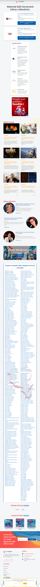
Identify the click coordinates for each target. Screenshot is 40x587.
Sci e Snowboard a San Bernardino (26, 442)
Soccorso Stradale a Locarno (25, 456)
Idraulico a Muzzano (8, 415)
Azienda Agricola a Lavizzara (9, 330)
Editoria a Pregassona (24, 336)
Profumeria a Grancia (24, 410)
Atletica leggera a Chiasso (9, 316)
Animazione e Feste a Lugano (10, 282)
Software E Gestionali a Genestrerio (26, 459)
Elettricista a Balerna (24, 337)
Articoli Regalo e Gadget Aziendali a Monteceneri (11, 300)
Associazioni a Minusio (9, 306)
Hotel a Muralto (7, 410)
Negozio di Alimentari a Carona (10, 468)
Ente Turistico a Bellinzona (25, 358)
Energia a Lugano (23, 347)
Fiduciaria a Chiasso (24, 363)
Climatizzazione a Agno (25, 298)
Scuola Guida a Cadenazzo (25, 448)
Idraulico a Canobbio (8, 412)
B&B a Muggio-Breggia (8, 340)
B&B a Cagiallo (7, 336)
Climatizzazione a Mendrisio (25, 301)
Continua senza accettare (18, 583)
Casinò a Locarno (23, 278)
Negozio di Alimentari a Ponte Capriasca (11, 472)
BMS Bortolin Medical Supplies (21, 71)
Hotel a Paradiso (7, 411)
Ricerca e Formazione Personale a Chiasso (28, 427)
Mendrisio (20, 17)
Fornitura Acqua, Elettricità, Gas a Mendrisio (10, 384)
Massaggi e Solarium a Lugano (10, 442)
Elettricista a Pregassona (25, 341)
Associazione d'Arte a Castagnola (10, 301)
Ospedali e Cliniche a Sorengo (10, 485)
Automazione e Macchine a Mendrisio (11, 322)
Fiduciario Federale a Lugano (9, 373)
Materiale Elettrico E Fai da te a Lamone (11, 446)
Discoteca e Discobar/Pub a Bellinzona (27, 325)
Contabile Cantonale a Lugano (26, 317)
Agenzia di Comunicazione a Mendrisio (11, 278)
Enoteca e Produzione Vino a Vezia (26, 357)
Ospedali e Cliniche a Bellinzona (10, 480)
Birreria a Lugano (7, 351)
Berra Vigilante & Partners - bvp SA (22, 58)
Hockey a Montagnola (8, 405)
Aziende (4, 570)
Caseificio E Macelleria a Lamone (26, 272)
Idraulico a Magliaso (8, 414)
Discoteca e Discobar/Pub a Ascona (27, 324)
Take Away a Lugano (24, 469)
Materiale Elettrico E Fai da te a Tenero (11, 451)
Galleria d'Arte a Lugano (9, 388)
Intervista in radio (31, 528)
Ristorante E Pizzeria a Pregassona (26, 435)
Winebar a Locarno (24, 494)
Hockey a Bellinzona (8, 401)
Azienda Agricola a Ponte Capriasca (11, 331)
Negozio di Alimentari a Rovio (10, 473)
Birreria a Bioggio (8, 348)
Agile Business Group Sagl (22, 46)
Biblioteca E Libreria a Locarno (10, 345)
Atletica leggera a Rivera (9, 319)
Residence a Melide (24, 415)
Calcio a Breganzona (8, 357)
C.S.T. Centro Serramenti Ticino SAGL (25, 13)
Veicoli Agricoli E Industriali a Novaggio (27, 484)
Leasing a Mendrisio (8, 438)
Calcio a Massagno (8, 361)
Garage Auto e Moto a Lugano (10, 391)
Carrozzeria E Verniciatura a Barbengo (11, 369)
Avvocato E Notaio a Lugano (9, 326)
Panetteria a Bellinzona (24, 380)
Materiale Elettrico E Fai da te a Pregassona (10, 449)
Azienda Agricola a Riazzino (9, 332)
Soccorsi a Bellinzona (24, 453)
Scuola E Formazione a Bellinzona (26, 443)
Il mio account (5, 566)
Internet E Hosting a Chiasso (9, 425)
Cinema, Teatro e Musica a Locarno (26, 294)
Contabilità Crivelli (20, 89)
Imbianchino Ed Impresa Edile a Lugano (11, 422)
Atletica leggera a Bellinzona (9, 314)
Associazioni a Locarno (9, 305)
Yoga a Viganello (23, 500)
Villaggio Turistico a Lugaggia (25, 488)
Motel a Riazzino (7, 467)
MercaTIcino (5, 568)
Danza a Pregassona (24, 322)
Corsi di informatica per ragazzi (20, 528)
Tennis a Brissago (24, 474)
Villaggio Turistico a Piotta (25, 489)
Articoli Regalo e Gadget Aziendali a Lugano (11, 298)
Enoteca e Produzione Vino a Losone (27, 352)
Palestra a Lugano (24, 374)
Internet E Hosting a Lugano (9, 426)
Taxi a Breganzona (24, 470)
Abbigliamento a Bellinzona (9, 272)
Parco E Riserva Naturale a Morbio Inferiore (28, 389)
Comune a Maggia (24, 306)
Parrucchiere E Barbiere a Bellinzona (27, 390)
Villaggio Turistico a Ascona (25, 486)
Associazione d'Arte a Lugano (10, 304)
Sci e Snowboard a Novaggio (25, 441)
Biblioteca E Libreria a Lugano (10, 346)
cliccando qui (21, 581)
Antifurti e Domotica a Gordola (10, 285)
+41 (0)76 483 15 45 (27, 556)
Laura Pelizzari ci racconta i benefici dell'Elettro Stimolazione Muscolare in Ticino (13, 219)
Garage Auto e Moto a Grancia (10, 390)
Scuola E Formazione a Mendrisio (26, 447)
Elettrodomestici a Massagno (25, 343)
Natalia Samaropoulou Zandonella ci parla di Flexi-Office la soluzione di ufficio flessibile (25, 204)
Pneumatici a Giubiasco (25, 405)
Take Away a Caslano (24, 468)
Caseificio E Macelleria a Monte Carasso (27, 274)
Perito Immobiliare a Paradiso (26, 399)
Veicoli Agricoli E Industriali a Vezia (26, 485)
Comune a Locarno (24, 304)
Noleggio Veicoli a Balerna (9, 475)
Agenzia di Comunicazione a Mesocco (11, 279)
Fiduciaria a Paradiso (24, 367)
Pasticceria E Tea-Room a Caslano (26, 393)
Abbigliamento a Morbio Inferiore (10, 274)
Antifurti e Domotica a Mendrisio (10, 288)
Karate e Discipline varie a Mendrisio (11, 435)
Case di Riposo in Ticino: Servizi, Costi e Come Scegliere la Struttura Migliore (28, 138)
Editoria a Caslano (24, 332)
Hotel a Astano (7, 406)
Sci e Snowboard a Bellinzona (25, 438)
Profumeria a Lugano (24, 412)
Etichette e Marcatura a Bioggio (26, 362)
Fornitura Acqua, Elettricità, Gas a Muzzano (12, 385)
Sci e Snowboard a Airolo (25, 437)
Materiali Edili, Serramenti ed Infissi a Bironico (11, 455)
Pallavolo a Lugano (24, 378)
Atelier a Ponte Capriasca (9, 311)
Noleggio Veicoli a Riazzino (9, 479)
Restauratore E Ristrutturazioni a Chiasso (27, 419)
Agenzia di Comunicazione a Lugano (11, 277)
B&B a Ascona (7, 335)
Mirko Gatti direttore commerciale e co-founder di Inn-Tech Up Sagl (25, 233)
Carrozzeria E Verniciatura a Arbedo (11, 368)
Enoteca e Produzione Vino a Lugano (27, 353)
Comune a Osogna (24, 310)
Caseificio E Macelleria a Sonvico (26, 277)
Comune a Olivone (24, 309)
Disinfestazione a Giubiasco (25, 327)
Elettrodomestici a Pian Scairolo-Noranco (27, 346)
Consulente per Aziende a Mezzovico (27, 315)
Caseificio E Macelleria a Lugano (26, 273)
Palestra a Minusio (24, 375)
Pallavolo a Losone (24, 377)
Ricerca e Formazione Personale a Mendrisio (26, 429)
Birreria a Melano (8, 352)
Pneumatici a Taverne (24, 409)
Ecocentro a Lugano (24, 331)
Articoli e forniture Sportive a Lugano (11, 293)
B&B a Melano (7, 338)
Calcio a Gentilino (8, 358)
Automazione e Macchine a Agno (10, 320)
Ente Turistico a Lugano (25, 359)
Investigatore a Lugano (8, 427)
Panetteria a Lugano (24, 383)
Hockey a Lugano (8, 404)
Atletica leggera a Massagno (9, 317)
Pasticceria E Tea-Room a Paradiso (26, 396)
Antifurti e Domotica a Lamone (10, 287)
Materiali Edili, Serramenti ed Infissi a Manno (11, 458)
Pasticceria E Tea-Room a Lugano (26, 395)
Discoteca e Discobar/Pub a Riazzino (27, 326)
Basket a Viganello (8, 343)
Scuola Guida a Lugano (24, 449)
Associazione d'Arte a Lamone (10, 303)
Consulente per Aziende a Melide (26, 314)
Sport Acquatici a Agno (24, 462)
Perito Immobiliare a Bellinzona (26, 398)
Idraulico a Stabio (8, 416)
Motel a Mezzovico (8, 464)
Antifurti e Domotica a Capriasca (10, 284)
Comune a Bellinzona (24, 303)
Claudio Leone (20, 78)
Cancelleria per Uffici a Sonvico (10, 367)
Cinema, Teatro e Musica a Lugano (26, 295)
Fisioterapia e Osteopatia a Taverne (11, 377)
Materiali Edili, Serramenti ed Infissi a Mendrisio (11, 460)
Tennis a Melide (23, 478)
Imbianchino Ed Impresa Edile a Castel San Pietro (12, 418)
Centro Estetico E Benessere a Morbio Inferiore (27, 290)
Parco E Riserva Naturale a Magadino (27, 388)
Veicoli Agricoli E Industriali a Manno (27, 483)
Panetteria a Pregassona (25, 384)
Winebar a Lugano (24, 495)
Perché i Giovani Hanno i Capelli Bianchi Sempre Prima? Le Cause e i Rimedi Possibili (11, 187)
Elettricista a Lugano (24, 338)
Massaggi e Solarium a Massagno (10, 443)
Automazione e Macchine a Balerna (11, 321)
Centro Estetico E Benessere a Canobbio (27, 288)
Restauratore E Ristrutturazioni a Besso (27, 417)
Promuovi (5, 572)
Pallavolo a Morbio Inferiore (25, 379)
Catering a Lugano (24, 284)
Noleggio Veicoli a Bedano (9, 477)
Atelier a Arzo (7, 308)
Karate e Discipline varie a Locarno (10, 432)
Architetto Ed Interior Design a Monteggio (12, 290)
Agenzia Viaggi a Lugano (9, 280)
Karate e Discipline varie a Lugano (10, 433)
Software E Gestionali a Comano (26, 458)
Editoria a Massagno (24, 335)
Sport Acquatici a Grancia (25, 464)
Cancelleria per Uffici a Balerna (10, 362)
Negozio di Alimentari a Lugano (10, 470)
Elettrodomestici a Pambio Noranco (27, 345)
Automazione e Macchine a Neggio (11, 324)
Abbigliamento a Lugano (9, 273)
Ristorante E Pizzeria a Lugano (26, 433)
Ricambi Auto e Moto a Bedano (26, 425)
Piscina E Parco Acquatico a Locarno (27, 400)
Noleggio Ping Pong (8, 528)
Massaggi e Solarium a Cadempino (11, 441)
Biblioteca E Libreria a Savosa (10, 347)
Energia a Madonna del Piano (25, 348)
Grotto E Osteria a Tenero (9, 400)
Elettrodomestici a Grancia (25, 342)
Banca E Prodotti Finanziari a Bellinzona (11, 341)
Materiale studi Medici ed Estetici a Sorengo (11, 453)
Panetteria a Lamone (24, 382)
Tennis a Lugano (23, 475)
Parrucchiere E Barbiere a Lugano (26, 391)
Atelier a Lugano (7, 309)
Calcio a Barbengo (8, 356)
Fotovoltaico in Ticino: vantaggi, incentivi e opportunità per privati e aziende (28, 162)
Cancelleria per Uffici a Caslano (10, 363)
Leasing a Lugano (8, 437)
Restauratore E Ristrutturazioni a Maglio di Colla (28, 422)
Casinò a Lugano (23, 279)
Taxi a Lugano (23, 472)
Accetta (25, 583)
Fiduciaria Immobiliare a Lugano (26, 369)
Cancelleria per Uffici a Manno (10, 364)
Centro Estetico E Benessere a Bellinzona (27, 287)
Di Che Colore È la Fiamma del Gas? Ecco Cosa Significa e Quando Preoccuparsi (11, 138)
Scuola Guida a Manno (24, 451)
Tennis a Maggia (23, 477)
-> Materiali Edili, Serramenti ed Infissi (26, 15)
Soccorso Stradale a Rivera (25, 457)
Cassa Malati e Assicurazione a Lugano (27, 283)
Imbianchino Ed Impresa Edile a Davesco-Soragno (12, 421)
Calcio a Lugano (7, 359)
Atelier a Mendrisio (8, 310)
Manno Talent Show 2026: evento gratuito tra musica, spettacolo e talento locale (10, 162)
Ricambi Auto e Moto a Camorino (26, 426)
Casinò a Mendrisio (24, 280)
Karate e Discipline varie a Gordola (10, 431)
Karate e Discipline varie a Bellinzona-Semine (11, 429)
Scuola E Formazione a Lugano (26, 446)
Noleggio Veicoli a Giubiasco (9, 478)
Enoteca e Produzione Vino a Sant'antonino (28, 354)
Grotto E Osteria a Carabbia (9, 396)
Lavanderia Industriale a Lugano (10, 436)
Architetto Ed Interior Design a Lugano (11, 289)
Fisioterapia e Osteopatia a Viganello (11, 378)
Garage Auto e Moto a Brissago (10, 389)
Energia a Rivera (23, 351)
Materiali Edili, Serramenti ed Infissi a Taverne (11, 463)
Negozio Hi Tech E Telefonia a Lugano (11, 474)
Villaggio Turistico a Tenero (25, 490)
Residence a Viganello (24, 416)
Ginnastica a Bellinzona (9, 394)
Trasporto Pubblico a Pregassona (26, 480)
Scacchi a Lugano (24, 436)
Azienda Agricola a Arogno (9, 327)
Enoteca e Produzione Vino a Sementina (27, 356)
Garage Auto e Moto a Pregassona (10, 393)
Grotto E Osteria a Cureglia (9, 398)
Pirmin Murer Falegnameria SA (24, 28)
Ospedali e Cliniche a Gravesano (10, 483)
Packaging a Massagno (24, 373)
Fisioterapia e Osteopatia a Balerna (11, 374)
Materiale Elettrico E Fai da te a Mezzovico (12, 447)
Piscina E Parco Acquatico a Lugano (27, 401)
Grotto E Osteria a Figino (9, 399)
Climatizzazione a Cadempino (26, 299)
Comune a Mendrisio (24, 308)
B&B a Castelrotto (8, 337)
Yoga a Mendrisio (23, 499)
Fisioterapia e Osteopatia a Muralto (11, 375)
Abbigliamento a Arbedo (9, 271)
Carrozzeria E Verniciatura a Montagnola (11, 372)
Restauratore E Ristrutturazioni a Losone (27, 420)
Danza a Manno (23, 321)
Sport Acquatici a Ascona (25, 463)
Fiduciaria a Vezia (24, 368)
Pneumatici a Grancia (24, 406)
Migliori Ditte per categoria (6, 575)
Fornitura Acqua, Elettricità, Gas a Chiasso (12, 382)
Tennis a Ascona (23, 473)
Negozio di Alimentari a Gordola (10, 469)
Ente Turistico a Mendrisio (25, 361)
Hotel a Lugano (7, 409)
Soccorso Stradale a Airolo (25, 454)
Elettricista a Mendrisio (24, 340)
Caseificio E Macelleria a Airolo (26, 271)
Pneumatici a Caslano (24, 404)
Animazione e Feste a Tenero (10, 283)
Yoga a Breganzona (24, 496)
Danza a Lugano (23, 320)
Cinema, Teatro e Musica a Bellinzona (27, 293)
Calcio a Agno (7, 354)
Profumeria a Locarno (24, 411)
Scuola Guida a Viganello (25, 452)
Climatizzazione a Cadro (25, 300)
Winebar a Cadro (23, 491)
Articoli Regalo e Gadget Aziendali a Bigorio (12, 295)
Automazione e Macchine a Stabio (10, 325)
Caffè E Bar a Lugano (8, 353)
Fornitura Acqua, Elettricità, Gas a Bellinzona (10, 380)
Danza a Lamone (23, 319)
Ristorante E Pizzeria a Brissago (26, 432)
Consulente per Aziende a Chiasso (26, 311)
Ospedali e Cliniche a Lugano (10, 484)
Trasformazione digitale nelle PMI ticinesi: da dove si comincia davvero (28, 187)
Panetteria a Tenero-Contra (25, 385)
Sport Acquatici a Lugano (25, 467)
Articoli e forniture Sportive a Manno (11, 294)
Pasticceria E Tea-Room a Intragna (26, 394)
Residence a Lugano (24, 414)
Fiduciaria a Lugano (24, 364)
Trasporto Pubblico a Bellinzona (26, 479)
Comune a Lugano (24, 305)
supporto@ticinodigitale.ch (29, 553)
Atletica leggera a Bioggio (9, 315)
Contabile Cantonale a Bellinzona (26, 316)
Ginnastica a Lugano (8, 395)
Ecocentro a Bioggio (24, 330)
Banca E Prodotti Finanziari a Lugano (11, 342)
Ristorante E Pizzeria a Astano (26, 431)
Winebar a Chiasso (24, 493)
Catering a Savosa (24, 285)
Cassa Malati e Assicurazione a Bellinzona (28, 282)
